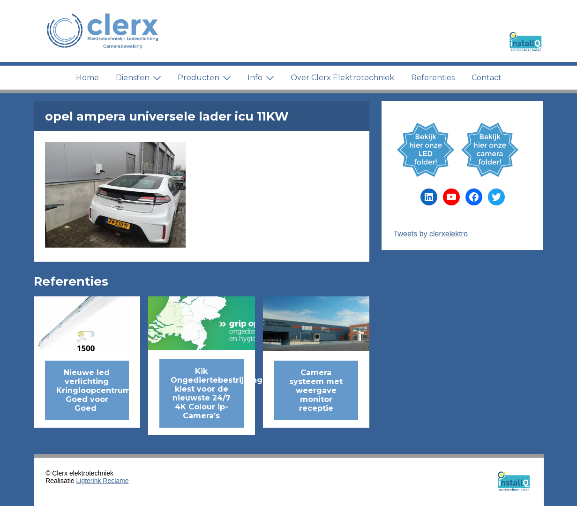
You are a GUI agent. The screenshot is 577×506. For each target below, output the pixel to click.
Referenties (433, 77)
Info (260, 77)
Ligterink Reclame (102, 480)
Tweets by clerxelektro (431, 234)
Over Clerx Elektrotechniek (342, 77)
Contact (487, 77)
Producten (204, 77)
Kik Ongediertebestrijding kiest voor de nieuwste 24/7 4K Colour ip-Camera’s (207, 393)
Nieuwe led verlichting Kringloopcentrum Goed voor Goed (92, 390)
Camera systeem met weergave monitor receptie (316, 390)
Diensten (138, 77)
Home (87, 77)
